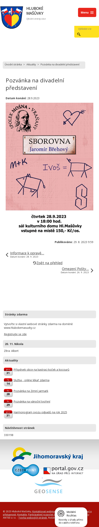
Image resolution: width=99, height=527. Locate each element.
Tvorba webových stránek (32, 517)
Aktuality (31, 64)
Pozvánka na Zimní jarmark (31, 391)
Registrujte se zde (15, 334)
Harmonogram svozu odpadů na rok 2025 (40, 412)
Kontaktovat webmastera (46, 511)
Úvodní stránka (13, 64)
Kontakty (22, 514)
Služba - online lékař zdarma (31, 380)
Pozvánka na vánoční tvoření (32, 401)
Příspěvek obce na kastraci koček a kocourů (41, 369)
